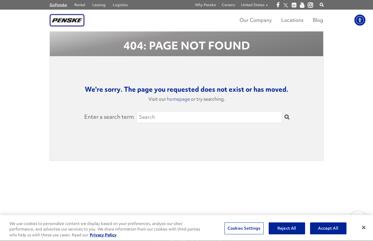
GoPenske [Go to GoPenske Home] (58, 4)
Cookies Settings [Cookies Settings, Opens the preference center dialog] (244, 228)
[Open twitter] (285, 5)
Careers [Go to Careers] (228, 4)
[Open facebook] (277, 5)
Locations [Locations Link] (292, 20)
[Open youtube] (302, 5)
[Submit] (286, 117)
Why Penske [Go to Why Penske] (205, 4)
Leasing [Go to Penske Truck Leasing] (98, 4)
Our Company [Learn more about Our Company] (256, 20)
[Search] (209, 117)
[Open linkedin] (294, 5)
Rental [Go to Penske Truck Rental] (79, 4)
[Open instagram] (310, 5)
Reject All (286, 228)
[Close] (363, 227)
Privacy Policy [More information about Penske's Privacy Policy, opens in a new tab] (103, 235)
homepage (178, 99)
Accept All (328, 228)
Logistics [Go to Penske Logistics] (120, 4)
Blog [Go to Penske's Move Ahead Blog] (318, 20)
